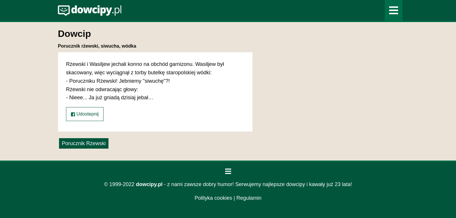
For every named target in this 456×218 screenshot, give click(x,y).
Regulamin (248, 198)
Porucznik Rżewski (84, 143)
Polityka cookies (213, 198)
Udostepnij (85, 114)
